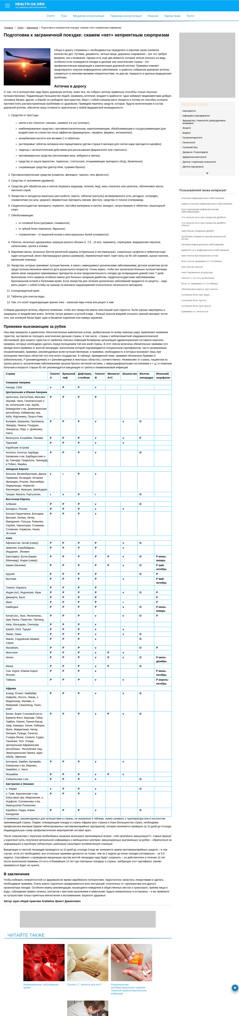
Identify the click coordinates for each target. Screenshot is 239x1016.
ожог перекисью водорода (197, 272)
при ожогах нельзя (192, 266)
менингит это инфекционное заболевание (205, 250)
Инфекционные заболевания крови (27, 966)
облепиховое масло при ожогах (199, 289)
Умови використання (17, 1007)
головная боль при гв (193, 300)
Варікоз (187, 133)
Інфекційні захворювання (196, 115)
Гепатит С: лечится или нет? (67, 965)
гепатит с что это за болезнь (197, 278)
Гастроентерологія (192, 137)
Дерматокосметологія (194, 157)
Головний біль (190, 147)
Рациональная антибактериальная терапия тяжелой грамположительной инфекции (107, 969)
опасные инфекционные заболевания (202, 198)
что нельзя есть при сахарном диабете (203, 217)
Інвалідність (189, 111)
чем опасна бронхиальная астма (199, 255)
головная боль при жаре (195, 294)
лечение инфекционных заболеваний (202, 244)
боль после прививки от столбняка (201, 261)
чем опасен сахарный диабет (197, 230)
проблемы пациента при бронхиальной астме (203, 237)
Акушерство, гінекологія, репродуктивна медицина (204, 122)
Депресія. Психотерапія (195, 152)
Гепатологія (189, 142)
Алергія (187, 128)
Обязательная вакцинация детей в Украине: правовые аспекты (147, 968)
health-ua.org (34, 5)
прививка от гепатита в (194, 311)
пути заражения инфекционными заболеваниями (200, 210)
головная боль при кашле (196, 305)
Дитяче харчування (193, 166)
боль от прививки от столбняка (199, 283)
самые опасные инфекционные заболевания (206, 203)
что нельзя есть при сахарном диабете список (203, 224)
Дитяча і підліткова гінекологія (199, 162)
